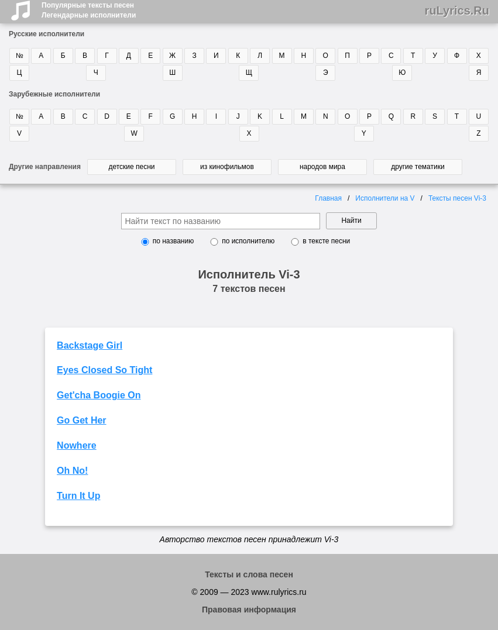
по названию (173, 241)
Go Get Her (81, 420)
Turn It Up (78, 496)
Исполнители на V (384, 198)
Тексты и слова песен (249, 574)
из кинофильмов (227, 167)
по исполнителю (248, 241)
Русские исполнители (46, 34)
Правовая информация (249, 609)
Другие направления (45, 167)
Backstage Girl (89, 345)
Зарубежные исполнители (54, 94)
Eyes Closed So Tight (104, 370)
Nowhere (77, 445)
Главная (328, 198)
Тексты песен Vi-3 (457, 198)
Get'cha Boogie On (98, 395)
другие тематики (417, 167)
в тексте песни (326, 241)
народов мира (322, 167)
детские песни (131, 167)
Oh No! (72, 471)
